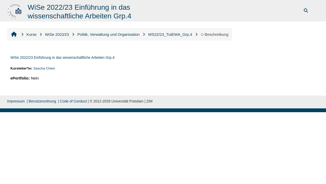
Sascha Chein (44, 68)
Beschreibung (214, 34)
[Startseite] (15, 10)
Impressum (16, 101)
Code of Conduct (73, 101)
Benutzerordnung (42, 101)
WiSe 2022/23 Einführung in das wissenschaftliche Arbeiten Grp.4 (62, 57)
